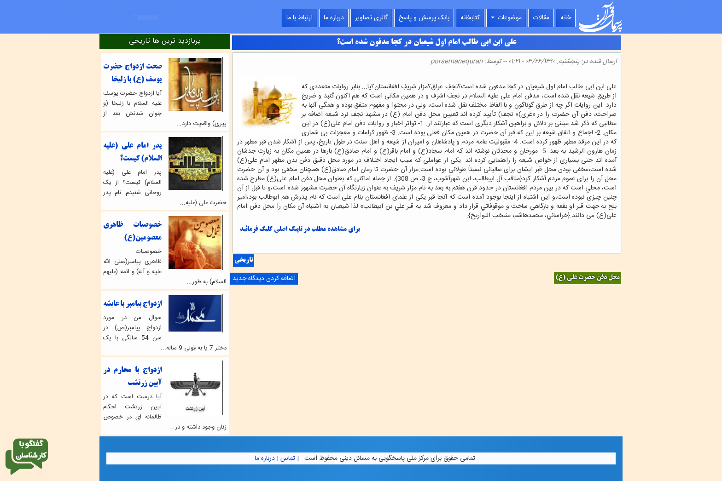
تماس (287, 458)
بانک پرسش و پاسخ (424, 17)
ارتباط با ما (299, 17)
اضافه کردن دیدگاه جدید (264, 278)
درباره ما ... (261, 458)
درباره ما (334, 17)
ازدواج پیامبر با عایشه (132, 304)
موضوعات (506, 17)
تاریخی (243, 260)
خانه (565, 17)
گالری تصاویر (371, 17)
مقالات (541, 17)
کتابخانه (470, 17)
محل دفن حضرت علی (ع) (587, 278)
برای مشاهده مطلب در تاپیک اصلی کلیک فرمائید (300, 229)
